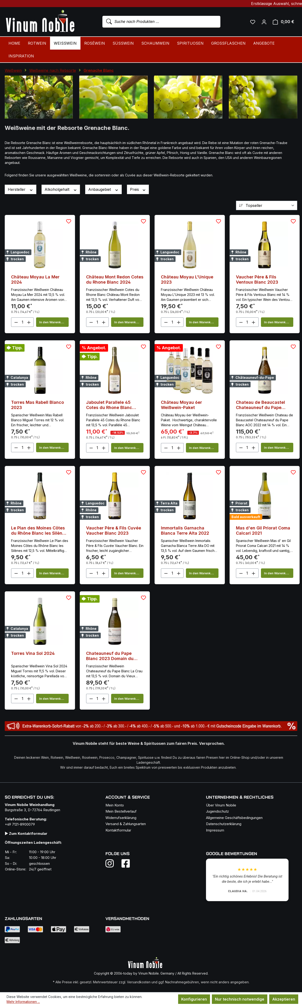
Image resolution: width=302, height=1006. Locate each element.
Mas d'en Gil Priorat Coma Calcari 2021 (263, 530)
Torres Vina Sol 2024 (33, 653)
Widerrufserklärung (120, 817)
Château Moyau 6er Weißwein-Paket (181, 405)
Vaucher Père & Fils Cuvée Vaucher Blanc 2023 (113, 530)
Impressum (215, 830)
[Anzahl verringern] (16, 322)
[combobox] (161, 22)
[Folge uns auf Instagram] (112, 863)
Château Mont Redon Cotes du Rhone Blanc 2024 (114, 279)
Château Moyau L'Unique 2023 (187, 279)
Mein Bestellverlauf (121, 811)
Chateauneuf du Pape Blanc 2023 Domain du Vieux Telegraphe (110, 656)
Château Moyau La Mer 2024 (35, 279)
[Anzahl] (22, 322)
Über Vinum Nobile (221, 805)
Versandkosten (139, 982)
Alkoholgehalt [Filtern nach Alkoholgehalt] (61, 189)
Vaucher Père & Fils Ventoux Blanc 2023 (257, 279)
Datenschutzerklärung (223, 824)
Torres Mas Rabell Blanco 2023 (37, 405)
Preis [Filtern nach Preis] (138, 189)
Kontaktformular (118, 830)
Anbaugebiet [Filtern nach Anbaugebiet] (103, 189)
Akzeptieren (283, 999)
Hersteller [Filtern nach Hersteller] (20, 189)
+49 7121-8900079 (20, 824)
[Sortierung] (266, 205)
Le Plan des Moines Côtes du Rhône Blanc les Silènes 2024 (39, 530)
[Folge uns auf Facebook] (124, 863)
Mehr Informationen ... (23, 1002)
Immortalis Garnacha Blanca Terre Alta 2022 (185, 530)
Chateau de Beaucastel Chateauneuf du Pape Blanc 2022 (260, 405)
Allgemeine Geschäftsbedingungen (234, 817)
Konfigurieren (194, 999)
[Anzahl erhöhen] (29, 322)
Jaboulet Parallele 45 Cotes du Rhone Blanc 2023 (109, 405)
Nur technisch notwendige (239, 999)
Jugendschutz (217, 811)
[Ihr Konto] (264, 21)
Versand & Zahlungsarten (125, 824)
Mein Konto (114, 805)
